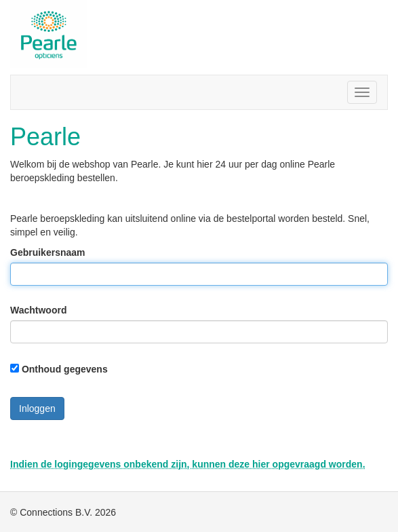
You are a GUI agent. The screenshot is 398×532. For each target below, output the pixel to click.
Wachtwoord (38, 310)
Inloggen (37, 408)
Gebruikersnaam (47, 252)
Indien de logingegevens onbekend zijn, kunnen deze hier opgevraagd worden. (187, 464)
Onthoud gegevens (65, 369)
